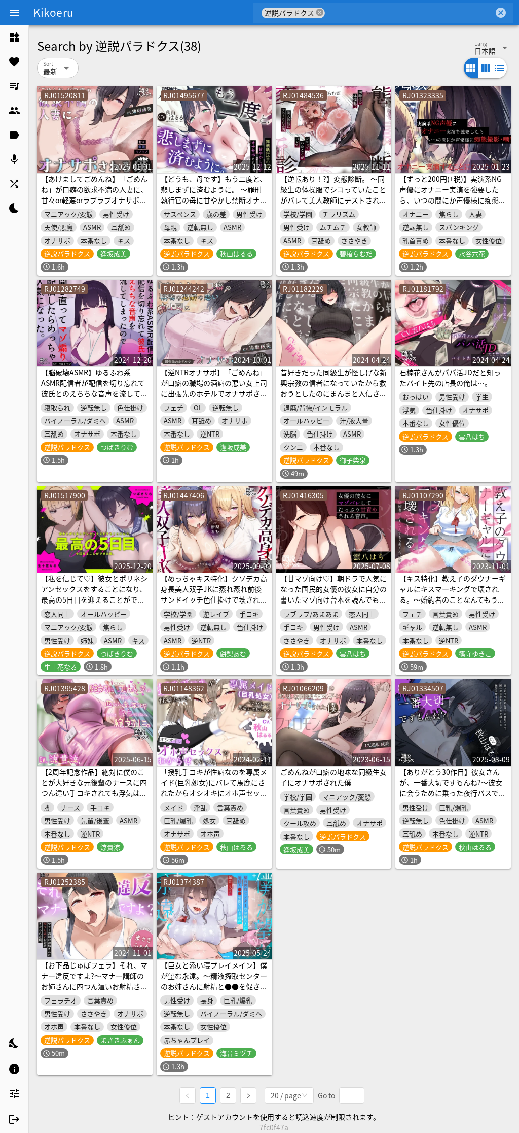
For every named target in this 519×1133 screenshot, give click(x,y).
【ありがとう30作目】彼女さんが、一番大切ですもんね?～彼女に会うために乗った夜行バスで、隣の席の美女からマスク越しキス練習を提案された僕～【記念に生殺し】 (452, 798)
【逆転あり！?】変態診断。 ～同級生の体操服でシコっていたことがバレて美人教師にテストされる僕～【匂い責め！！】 (333, 195)
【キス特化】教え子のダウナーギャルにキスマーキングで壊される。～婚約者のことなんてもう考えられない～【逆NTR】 (452, 594)
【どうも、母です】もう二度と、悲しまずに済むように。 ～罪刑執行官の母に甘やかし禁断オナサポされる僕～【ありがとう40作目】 (214, 200)
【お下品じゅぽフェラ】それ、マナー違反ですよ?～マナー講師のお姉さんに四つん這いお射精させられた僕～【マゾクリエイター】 (94, 981)
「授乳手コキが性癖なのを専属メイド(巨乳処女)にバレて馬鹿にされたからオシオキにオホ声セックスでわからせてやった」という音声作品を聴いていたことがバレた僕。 (214, 798)
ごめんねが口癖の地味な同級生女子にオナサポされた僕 (333, 777)
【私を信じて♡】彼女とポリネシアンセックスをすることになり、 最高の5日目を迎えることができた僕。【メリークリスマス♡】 (94, 594)
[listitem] (14, 37)
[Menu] (14, 12)
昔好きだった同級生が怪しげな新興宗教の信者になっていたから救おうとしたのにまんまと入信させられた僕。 (333, 388)
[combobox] (409, 13)
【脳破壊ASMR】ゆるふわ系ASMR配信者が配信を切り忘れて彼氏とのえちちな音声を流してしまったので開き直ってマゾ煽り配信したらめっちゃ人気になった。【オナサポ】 (94, 398)
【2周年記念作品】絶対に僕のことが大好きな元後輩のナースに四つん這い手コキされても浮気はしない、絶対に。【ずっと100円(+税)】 (94, 793)
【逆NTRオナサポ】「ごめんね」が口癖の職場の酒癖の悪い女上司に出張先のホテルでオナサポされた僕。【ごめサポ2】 (214, 388)
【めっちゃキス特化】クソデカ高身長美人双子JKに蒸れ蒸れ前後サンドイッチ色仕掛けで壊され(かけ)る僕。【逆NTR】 (214, 594)
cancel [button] (319, 12)
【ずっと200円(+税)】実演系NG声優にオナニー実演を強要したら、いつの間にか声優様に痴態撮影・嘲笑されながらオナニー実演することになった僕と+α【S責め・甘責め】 (452, 205)
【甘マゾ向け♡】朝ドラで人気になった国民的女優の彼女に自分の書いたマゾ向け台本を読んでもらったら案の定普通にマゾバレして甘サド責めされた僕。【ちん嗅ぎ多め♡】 (333, 605)
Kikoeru (53, 12)
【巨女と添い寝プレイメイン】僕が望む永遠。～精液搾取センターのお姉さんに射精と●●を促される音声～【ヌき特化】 (214, 981)
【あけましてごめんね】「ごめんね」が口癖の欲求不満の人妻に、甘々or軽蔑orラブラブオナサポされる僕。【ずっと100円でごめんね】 (94, 200)
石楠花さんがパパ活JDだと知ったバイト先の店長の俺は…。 (450, 377)
